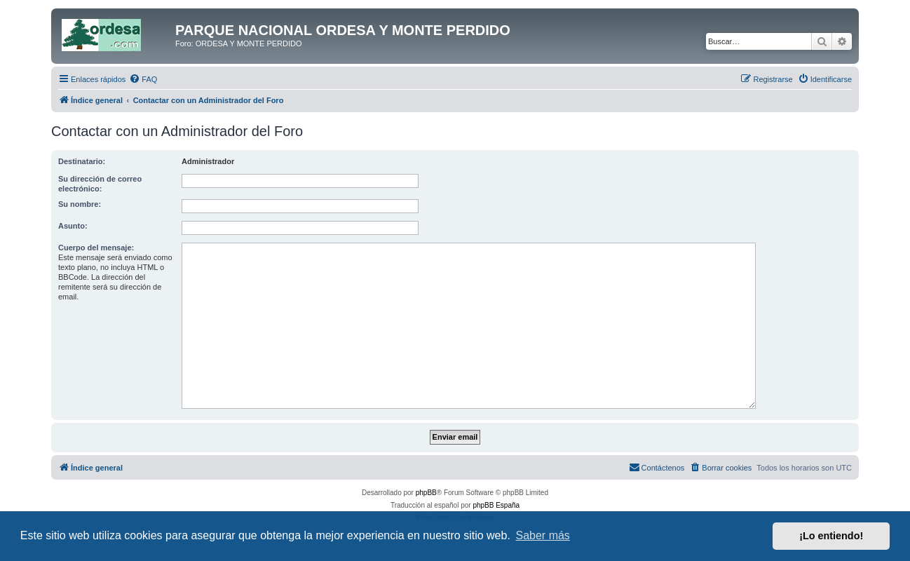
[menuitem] (143, 79)
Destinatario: (81, 161)
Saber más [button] (543, 535)
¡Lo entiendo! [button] (831, 535)
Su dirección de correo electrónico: (100, 184)
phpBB (426, 492)
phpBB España (496, 505)
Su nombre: (79, 204)
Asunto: (73, 226)
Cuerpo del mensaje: (96, 247)
